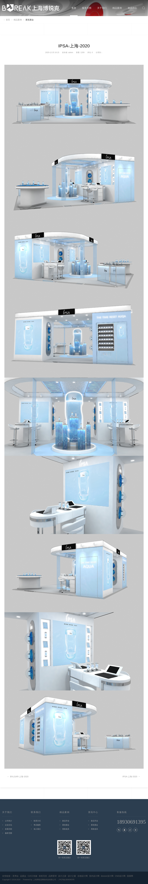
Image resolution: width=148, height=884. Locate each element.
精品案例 (117, 8)
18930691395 (131, 822)
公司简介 (8, 821)
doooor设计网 (107, 876)
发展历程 (8, 829)
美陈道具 (65, 829)
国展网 (130, 876)
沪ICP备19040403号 (67, 880)
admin (70, 52)
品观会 (23, 876)
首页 (73, 8)
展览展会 (65, 825)
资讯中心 (132, 8)
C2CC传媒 (32, 876)
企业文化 (8, 825)
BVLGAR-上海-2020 (18, 776)
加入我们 (37, 829)
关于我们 (102, 8)
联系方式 (37, 821)
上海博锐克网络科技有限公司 (45, 880)
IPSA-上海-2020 (131, 776)
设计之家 (62, 876)
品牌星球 (52, 876)
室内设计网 (94, 876)
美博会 (15, 876)
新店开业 (65, 821)
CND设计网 (120, 876)
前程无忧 (43, 876)
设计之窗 (72, 876)
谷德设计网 (82, 876)
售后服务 (37, 825)
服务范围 (86, 8)
